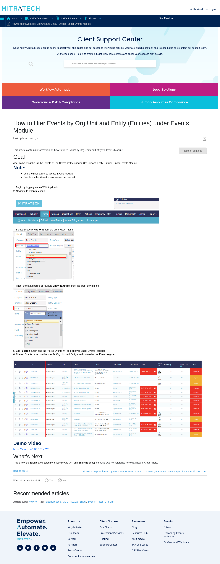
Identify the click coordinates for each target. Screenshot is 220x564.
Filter (100, 501)
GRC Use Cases (140, 550)
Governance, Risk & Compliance (56, 102)
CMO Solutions (67, 18)
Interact (168, 527)
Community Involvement (82, 556)
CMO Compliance (37, 18)
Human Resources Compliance (164, 102)
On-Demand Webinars (176, 542)
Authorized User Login (203, 9)
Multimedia (138, 539)
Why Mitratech (76, 527)
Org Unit (109, 501)
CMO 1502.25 (70, 501)
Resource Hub (140, 533)
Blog (134, 527)
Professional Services (112, 533)
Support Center (108, 544)
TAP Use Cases (140, 544)
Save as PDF (204, 139)
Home (13, 18)
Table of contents (193, 151)
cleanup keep (53, 501)
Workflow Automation (56, 89)
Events (90, 18)
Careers (72, 539)
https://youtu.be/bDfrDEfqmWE (31, 449)
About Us (74, 521)
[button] (31, 64)
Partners (72, 544)
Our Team (73, 533)
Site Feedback (167, 18)
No (64, 480)
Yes (51, 480)
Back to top (19, 470)
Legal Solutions (164, 89)
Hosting (104, 539)
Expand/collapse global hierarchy (2, 18)
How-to (33, 501)
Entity (83, 501)
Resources (138, 521)
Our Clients (106, 527)
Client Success (109, 521)
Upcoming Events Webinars (174, 534)
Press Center (75, 550)
